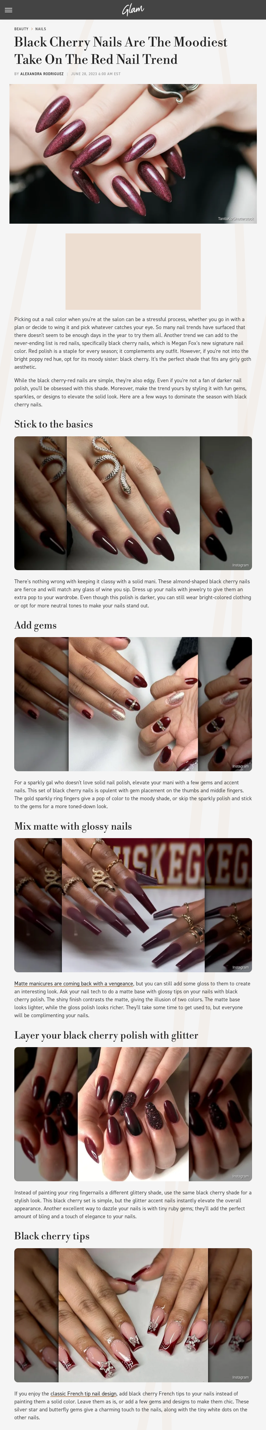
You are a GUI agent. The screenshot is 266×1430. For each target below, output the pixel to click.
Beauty (21, 29)
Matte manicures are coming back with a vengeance (73, 983)
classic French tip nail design (83, 1393)
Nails (40, 29)
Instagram (240, 565)
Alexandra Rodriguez (42, 74)
